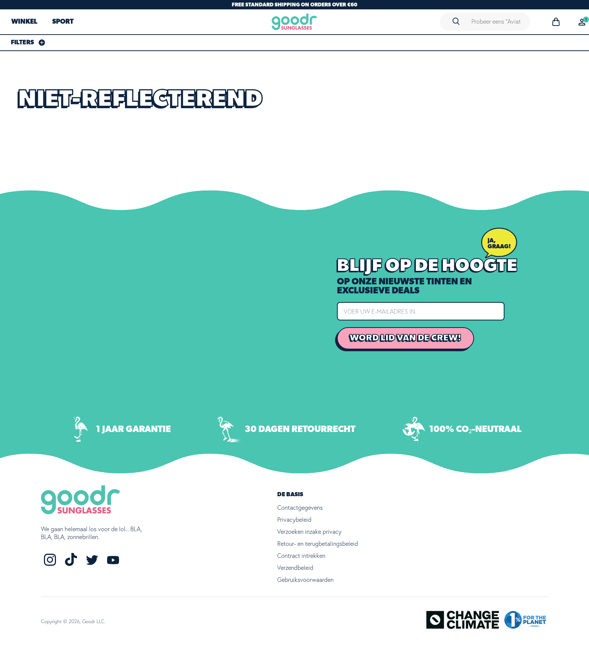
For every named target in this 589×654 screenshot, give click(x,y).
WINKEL (24, 21)
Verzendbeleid (295, 567)
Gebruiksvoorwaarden (305, 579)
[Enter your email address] (421, 311)
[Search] (456, 21)
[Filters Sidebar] (28, 42)
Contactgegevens (300, 507)
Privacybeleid (294, 519)
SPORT (63, 21)
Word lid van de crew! (405, 337)
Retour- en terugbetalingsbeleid (317, 543)
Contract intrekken (301, 555)
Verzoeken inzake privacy (309, 531)
